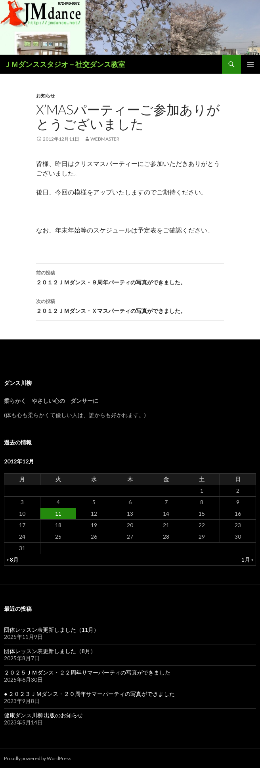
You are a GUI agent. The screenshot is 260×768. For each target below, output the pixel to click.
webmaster (104, 139)
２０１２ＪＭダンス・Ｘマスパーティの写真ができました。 (130, 305)
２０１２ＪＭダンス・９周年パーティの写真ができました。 (130, 277)
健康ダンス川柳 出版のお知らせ (43, 715)
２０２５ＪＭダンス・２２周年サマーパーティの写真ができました (87, 672)
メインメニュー (250, 64)
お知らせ (45, 96)
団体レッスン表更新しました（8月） (50, 651)
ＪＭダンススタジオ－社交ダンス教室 (64, 64)
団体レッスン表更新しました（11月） (51, 629)
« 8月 (12, 559)
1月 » (247, 559)
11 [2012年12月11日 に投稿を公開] (58, 513)
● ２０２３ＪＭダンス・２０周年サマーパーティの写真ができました (89, 693)
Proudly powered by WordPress (37, 758)
